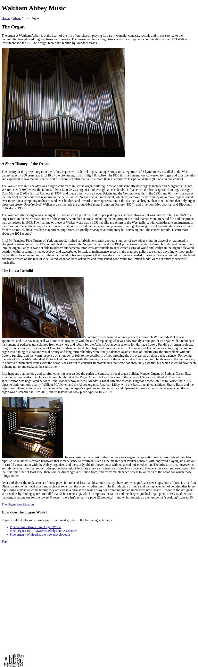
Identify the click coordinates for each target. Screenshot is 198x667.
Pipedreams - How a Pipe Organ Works (35, 527)
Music (17, 18)
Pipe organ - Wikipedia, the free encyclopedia (40, 534)
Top (4, 541)
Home (6, 18)
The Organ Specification (18, 504)
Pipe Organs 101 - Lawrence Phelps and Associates (43, 530)
